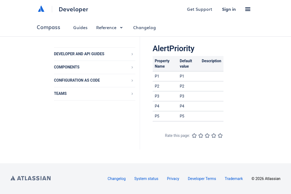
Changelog (144, 27)
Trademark (234, 178)
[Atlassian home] (41, 9)
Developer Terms (202, 178)
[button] (247, 9)
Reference (110, 27)
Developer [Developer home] (73, 9)
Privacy (173, 178)
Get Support (199, 9)
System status (146, 178)
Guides (80, 27)
